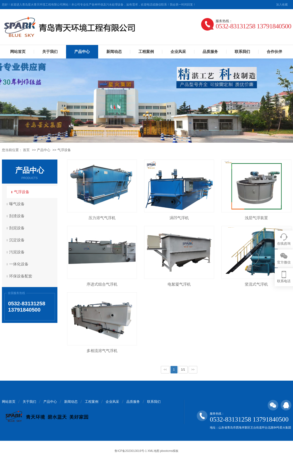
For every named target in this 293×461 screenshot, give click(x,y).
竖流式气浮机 (256, 284)
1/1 (183, 369)
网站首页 (18, 52)
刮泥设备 (17, 228)
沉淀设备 (17, 240)
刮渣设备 (17, 216)
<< (165, 369)
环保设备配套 (21, 276)
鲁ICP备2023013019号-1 (131, 451)
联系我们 (242, 52)
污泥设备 (17, 252)
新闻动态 (114, 52)
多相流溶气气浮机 (102, 351)
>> (193, 369)
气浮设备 (64, 150)
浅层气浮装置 (256, 218)
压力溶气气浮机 (102, 218)
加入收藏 (282, 4)
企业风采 (178, 52)
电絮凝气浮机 (179, 284)
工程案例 (146, 52)
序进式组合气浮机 (102, 284)
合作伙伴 (274, 52)
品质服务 (210, 52)
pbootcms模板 (169, 451)
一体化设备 (19, 264)
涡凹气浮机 (179, 218)
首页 (26, 150)
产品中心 (82, 52)
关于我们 (50, 52)
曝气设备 (17, 204)
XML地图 (153, 451)
